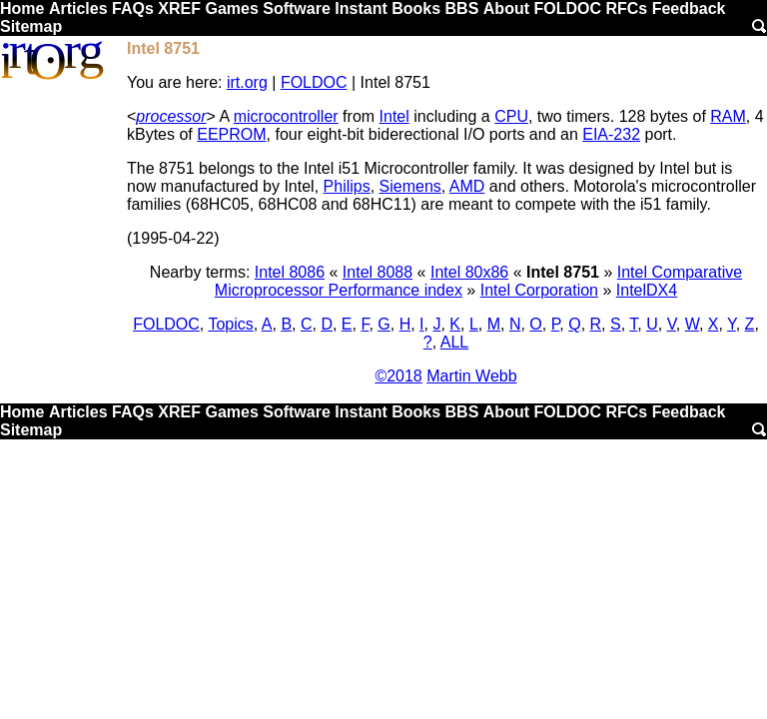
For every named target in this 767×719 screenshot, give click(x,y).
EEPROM (231, 134)
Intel (394, 116)
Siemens (410, 186)
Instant (360, 8)
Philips (347, 186)
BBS (462, 8)
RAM (728, 116)
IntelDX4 (646, 290)
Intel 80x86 (469, 272)
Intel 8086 (290, 272)
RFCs (626, 8)
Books (415, 8)
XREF (179, 8)
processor (171, 116)
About (506, 8)
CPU (511, 116)
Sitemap (31, 26)
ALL (454, 342)
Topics (230, 324)
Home (22, 8)
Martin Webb (471, 375)
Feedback (689, 8)
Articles (78, 8)
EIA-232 (611, 134)
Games (231, 8)
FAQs (133, 8)
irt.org (247, 82)
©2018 (398, 375)
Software (297, 8)
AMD (467, 186)
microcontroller (286, 116)
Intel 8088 (377, 272)
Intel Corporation (539, 290)
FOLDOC (567, 8)
